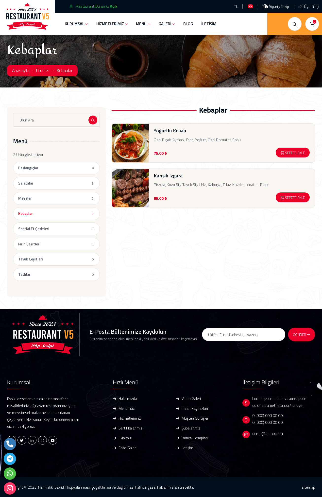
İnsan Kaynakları (195, 408)
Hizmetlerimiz (130, 418)
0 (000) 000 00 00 (267, 415)
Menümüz (127, 408)
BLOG (188, 24)
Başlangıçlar (28, 168)
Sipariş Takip (276, 6)
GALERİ (165, 24)
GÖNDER (301, 334)
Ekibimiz (125, 438)
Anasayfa (21, 70)
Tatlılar (24, 274)
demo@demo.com (267, 433)
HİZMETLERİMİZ (110, 24)
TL (236, 6)
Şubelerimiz (191, 428)
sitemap (308, 487)
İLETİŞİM (208, 24)
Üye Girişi (309, 6)
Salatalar (26, 183)
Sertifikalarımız (130, 428)
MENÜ (141, 24)
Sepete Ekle (292, 152)
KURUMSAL (74, 24)
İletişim (187, 447)
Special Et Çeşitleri (33, 229)
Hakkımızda (128, 398)
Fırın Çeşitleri (29, 244)
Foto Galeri (127, 447)
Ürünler (42, 70)
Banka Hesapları (195, 438)
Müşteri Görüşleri (195, 418)
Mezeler (25, 198)
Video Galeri (191, 398)
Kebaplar (65, 70)
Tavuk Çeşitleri (30, 259)
